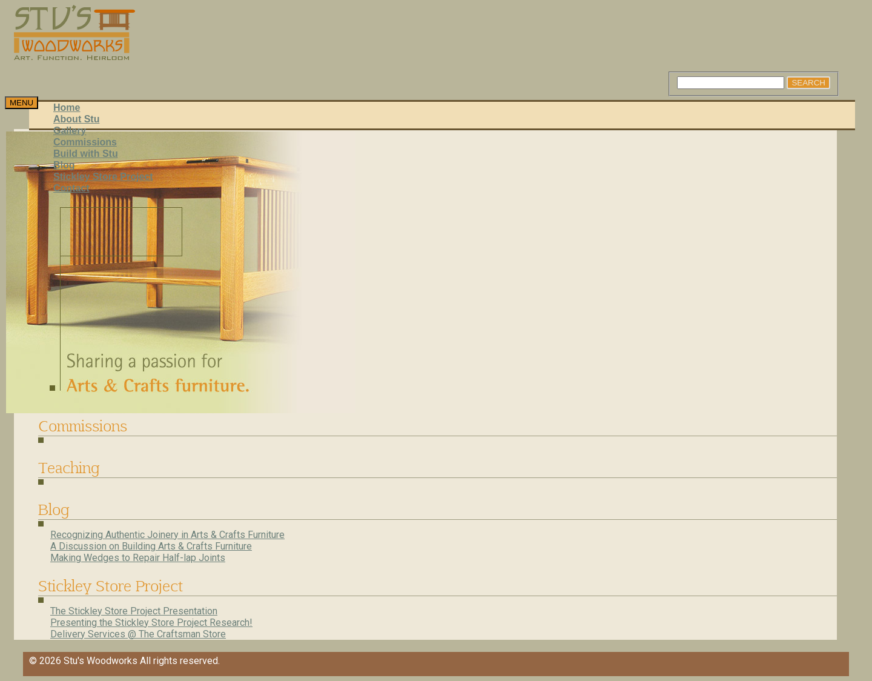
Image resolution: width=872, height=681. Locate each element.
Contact (71, 188)
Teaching (68, 467)
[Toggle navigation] (21, 102)
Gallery (69, 130)
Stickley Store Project (103, 176)
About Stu (76, 119)
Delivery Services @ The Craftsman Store (138, 634)
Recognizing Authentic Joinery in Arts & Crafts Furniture (167, 534)
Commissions (85, 142)
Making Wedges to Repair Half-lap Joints (137, 557)
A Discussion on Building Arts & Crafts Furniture (151, 546)
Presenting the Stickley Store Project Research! (151, 622)
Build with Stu (85, 153)
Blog (64, 165)
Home (66, 107)
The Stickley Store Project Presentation (133, 611)
